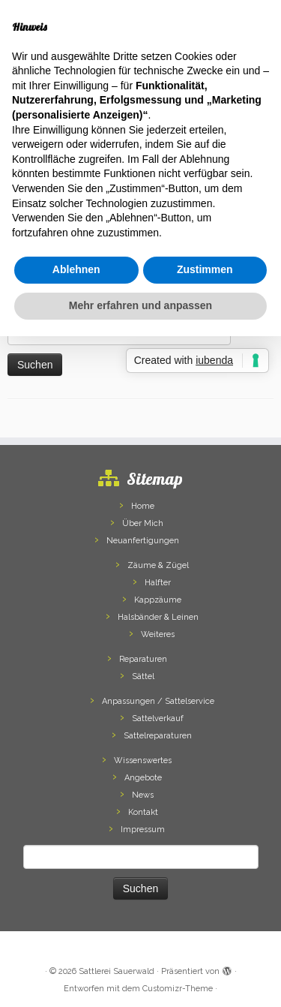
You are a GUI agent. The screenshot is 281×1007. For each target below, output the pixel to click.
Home (142, 506)
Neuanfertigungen (142, 541)
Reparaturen (143, 659)
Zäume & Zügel (158, 565)
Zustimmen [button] (205, 269)
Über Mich (142, 523)
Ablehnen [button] (76, 269)
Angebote (143, 778)
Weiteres (158, 634)
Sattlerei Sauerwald (116, 971)
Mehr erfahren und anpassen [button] (140, 305)
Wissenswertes (143, 760)
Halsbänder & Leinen (158, 617)
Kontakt (143, 812)
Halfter (158, 583)
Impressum (143, 829)
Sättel (143, 676)
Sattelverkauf (158, 718)
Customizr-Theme (177, 988)
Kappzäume (157, 600)
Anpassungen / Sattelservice (158, 701)
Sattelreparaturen (158, 736)
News (143, 795)
